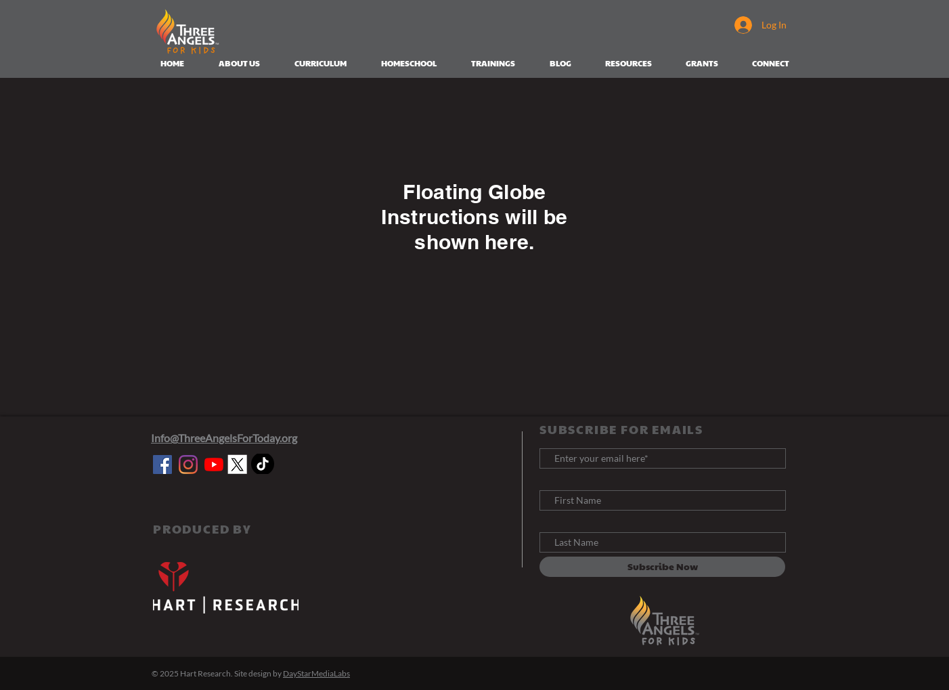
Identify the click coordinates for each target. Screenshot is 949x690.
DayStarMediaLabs (316, 673)
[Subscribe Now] (662, 567)
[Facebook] (162, 464)
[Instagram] (188, 464)
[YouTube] (213, 464)
